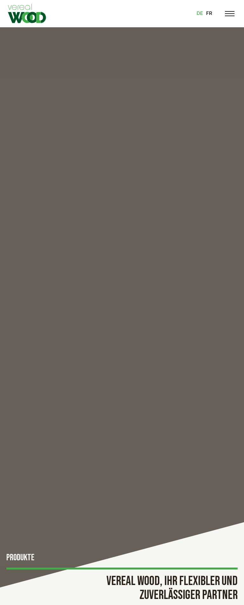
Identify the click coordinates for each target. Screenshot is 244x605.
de (200, 13)
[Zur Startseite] (27, 13)
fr (209, 13)
